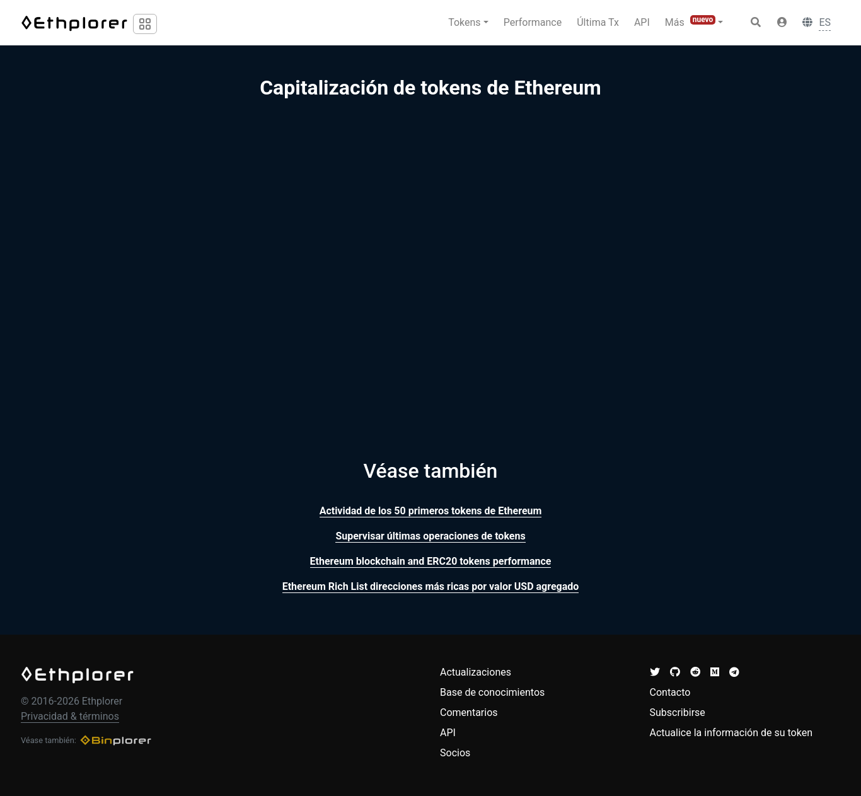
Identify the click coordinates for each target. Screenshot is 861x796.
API (642, 22)
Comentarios (469, 712)
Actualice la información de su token (731, 733)
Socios (455, 753)
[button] (782, 22)
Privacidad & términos (70, 716)
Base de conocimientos (492, 692)
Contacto (670, 692)
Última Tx (598, 22)
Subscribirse (677, 712)
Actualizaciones (475, 672)
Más (690, 21)
